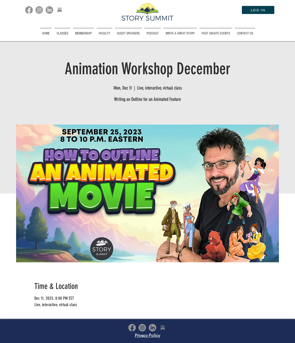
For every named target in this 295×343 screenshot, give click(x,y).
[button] (216, 31)
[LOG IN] (258, 10)
